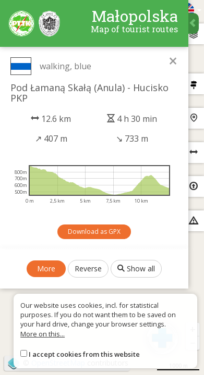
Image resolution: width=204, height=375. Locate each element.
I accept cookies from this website (84, 354)
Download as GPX (94, 231)
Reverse (88, 268)
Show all (136, 268)
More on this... (42, 334)
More (46, 268)
